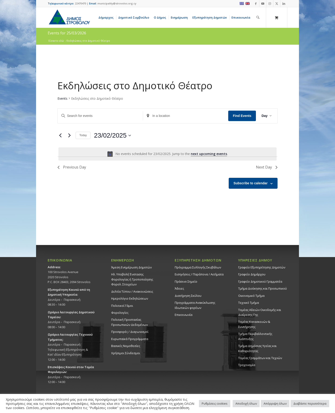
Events (62, 98)
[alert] (167, 153)
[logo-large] (69, 17)
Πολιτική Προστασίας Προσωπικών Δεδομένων (129, 322)
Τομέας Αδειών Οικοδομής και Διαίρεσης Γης (259, 312)
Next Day (267, 167)
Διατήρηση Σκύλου (188, 296)
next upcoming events (209, 154)
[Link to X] (276, 3)
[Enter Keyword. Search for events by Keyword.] (100, 116)
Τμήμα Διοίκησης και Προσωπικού (262, 288)
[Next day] (69, 135)
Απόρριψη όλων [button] (275, 403)
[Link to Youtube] (262, 3)
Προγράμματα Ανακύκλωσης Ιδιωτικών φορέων (195, 305)
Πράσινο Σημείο (186, 281)
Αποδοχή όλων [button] (246, 403)
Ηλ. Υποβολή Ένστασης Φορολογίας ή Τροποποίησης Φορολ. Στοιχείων (132, 279)
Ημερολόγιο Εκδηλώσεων (129, 298)
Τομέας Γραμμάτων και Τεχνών (260, 358)
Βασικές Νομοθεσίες (125, 346)
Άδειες (179, 288)
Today (83, 135)
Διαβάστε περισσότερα (309, 403)
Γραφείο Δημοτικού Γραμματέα (260, 281)
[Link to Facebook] (255, 3)
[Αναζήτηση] (257, 17)
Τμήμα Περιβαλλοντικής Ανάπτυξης (255, 336)
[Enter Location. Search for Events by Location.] (185, 116)
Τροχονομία (246, 365)
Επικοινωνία (183, 315)
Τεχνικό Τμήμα (248, 303)
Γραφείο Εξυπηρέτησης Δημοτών (261, 267)
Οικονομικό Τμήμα (251, 296)
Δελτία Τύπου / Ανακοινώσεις (132, 291)
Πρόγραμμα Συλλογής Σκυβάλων (198, 267)
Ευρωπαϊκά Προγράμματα (129, 339)
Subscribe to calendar (251, 183)
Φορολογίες (119, 313)
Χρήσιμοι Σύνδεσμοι (125, 353)
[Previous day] (60, 135)
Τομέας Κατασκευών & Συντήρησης (254, 324)
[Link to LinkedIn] (283, 3)
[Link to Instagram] (269, 3)
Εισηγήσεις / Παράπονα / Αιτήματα (199, 274)
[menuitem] (107, 17)
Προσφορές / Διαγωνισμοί (129, 332)
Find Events (242, 116)
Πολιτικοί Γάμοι (122, 306)
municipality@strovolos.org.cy (116, 3)
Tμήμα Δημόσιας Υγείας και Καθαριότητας (257, 348)
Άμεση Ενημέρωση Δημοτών (131, 267)
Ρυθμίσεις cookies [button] (215, 403)
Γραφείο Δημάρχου (251, 274)
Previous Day (71, 167)
